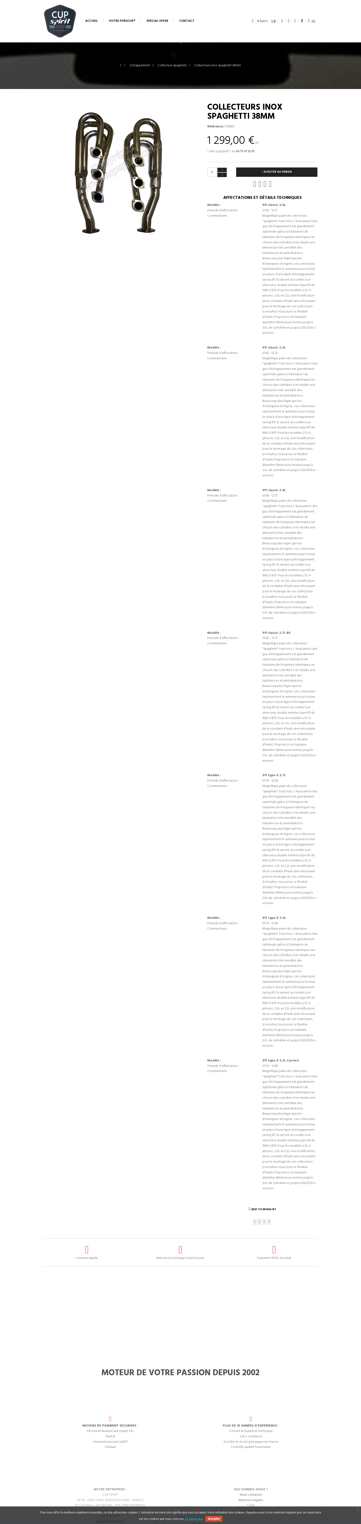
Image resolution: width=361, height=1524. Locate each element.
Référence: (215, 126)
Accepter (214, 1518)
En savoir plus (194, 1518)
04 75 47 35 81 (245, 151)
